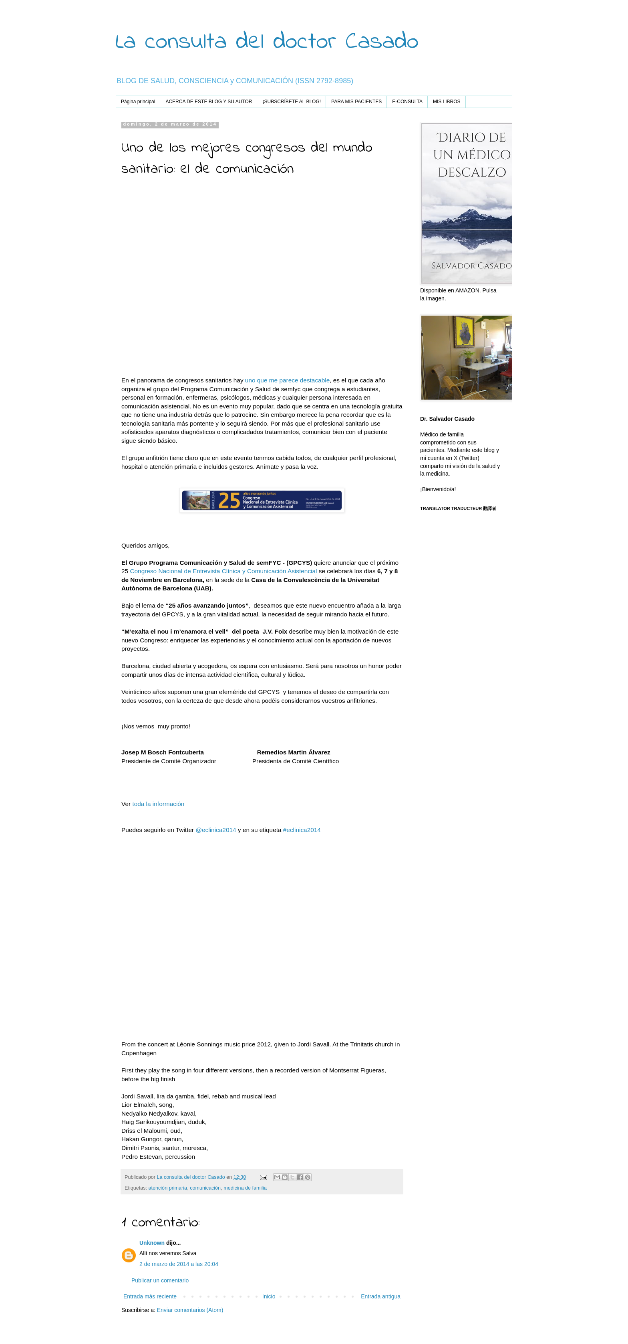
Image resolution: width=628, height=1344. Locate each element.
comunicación (205, 1188)
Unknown (152, 1243)
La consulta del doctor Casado (267, 42)
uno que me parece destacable (287, 380)
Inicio (269, 1296)
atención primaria (168, 1188)
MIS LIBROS (447, 101)
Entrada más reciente (150, 1296)
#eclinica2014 (302, 829)
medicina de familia (245, 1188)
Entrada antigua (381, 1296)
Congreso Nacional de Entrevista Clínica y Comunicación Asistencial (223, 571)
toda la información (157, 803)
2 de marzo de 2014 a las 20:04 (178, 1264)
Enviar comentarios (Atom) (190, 1310)
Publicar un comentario (160, 1280)
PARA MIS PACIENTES (356, 101)
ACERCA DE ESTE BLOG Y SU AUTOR (208, 101)
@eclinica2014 (215, 829)
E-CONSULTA (407, 101)
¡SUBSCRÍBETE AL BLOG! (291, 101)
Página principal (138, 101)
